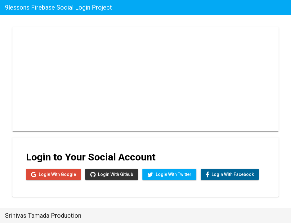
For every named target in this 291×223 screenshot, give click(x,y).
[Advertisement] (145, 78)
